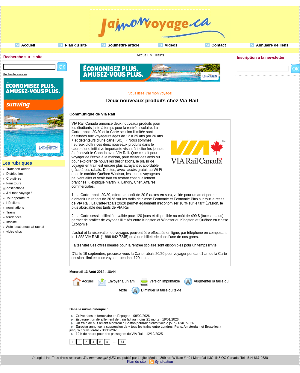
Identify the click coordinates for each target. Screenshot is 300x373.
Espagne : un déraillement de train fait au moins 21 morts (114, 319)
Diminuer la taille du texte (156, 290)
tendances (12, 217)
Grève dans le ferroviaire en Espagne (99, 316)
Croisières (11, 178)
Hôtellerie (11, 202)
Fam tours (11, 183)
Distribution (12, 173)
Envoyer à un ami (117, 281)
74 (122, 342)
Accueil (25, 45)
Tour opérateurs (15, 198)
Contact (215, 45)
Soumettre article (120, 45)
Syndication (163, 362)
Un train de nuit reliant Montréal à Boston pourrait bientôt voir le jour (122, 323)
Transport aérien (16, 169)
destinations (15, 188)
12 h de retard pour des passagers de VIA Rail (106, 334)
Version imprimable (160, 281)
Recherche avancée (15, 74)
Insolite (9, 222)
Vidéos (168, 45)
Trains (8, 212)
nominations (13, 207)
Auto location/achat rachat (23, 226)
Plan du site (72, 45)
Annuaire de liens (269, 45)
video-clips (12, 231)
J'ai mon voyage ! (17, 193)
